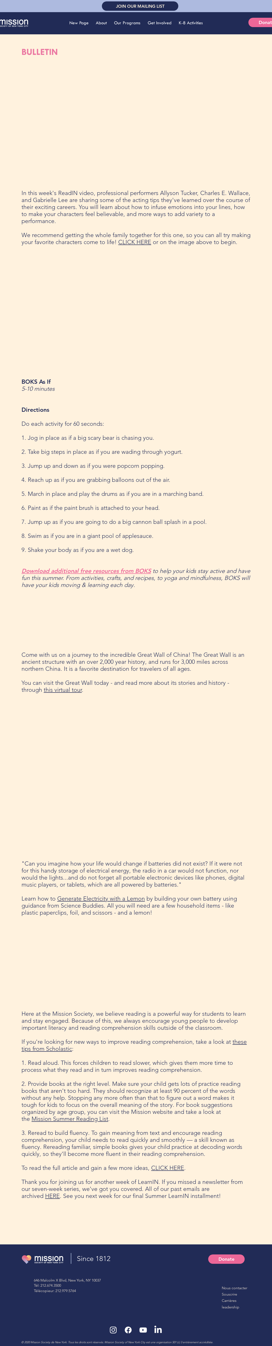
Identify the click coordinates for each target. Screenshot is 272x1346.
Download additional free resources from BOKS (86, 570)
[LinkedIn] (158, 1330)
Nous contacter (234, 1288)
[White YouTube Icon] (143, 1330)
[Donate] (226, 1259)
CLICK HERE (134, 241)
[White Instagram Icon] (113, 1330)
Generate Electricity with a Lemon (101, 898)
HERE (52, 1195)
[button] (101, 23)
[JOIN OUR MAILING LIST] (140, 6)
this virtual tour (63, 689)
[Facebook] (128, 1330)
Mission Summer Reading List (70, 1118)
